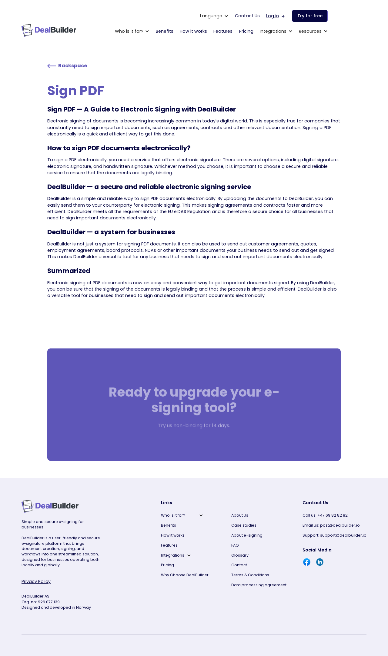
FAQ (235, 545)
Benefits (164, 31)
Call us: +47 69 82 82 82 (325, 515)
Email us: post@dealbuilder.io (331, 525)
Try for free (310, 16)
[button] (214, 16)
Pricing (246, 31)
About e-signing (247, 535)
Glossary (240, 555)
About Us (239, 515)
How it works (193, 31)
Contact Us (247, 16)
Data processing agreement (258, 585)
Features (222, 31)
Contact (239, 565)
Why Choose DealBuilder (185, 575)
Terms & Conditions (250, 575)
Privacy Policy (36, 581)
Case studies (243, 525)
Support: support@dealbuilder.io (334, 535)
